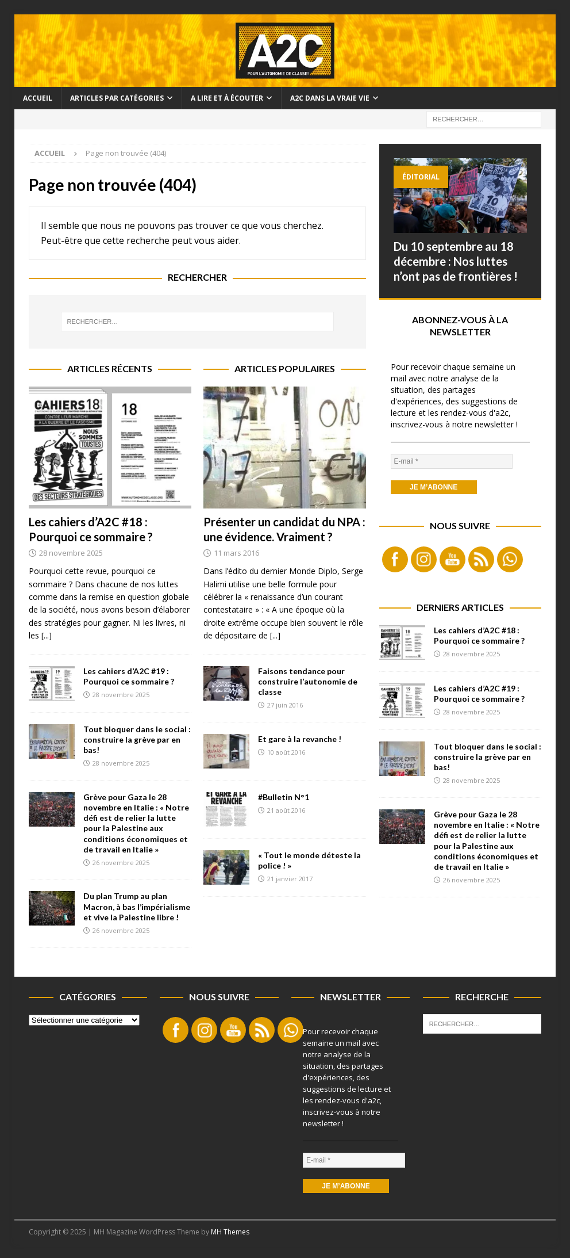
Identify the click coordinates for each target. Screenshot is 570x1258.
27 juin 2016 (285, 705)
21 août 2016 (286, 810)
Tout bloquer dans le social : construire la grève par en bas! (137, 739)
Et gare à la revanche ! (299, 739)
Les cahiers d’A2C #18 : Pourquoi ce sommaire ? (479, 635)
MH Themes (230, 1232)
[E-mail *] (452, 461)
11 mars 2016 (236, 553)
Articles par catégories (117, 98)
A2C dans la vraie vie (329, 98)
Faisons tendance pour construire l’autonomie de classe (307, 681)
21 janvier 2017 (290, 878)
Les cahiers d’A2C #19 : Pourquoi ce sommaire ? (128, 676)
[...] (46, 635)
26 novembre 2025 (121, 862)
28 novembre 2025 (71, 553)
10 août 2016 (286, 752)
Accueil (37, 98)
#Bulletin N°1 (283, 797)
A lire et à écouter (227, 98)
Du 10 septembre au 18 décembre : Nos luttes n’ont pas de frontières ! (456, 261)
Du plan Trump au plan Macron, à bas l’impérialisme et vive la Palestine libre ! (136, 906)
